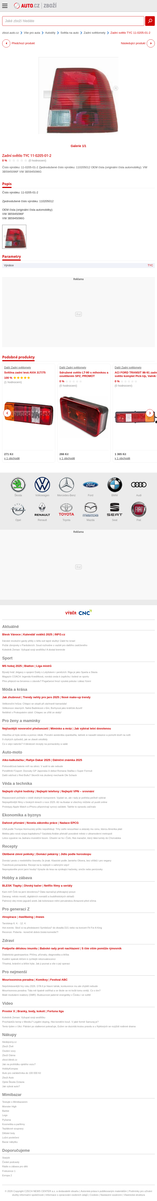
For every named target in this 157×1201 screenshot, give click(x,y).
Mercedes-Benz (66, 487)
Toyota (66, 512)
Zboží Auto (8, 1077)
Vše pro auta (32, 32)
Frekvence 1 (9, 1171)
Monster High (9, 1106)
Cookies (94, 1195)
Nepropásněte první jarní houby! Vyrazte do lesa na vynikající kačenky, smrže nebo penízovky (52, 869)
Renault (42, 512)
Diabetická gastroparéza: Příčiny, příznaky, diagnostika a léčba (35, 954)
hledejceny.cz (9, 1042)
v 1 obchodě (12, 458)
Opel (18, 512)
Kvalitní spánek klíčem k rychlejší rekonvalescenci (28, 959)
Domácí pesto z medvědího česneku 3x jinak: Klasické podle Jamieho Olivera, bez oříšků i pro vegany (56, 860)
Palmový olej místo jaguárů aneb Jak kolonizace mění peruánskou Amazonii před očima (49, 900)
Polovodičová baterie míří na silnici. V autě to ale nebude (32, 766)
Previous (7, 413)
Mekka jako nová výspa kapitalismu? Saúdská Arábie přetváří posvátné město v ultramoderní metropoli (57, 833)
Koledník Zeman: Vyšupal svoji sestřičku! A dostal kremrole (33, 649)
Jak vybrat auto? (11, 1086)
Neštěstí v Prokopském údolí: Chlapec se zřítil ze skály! (31, 712)
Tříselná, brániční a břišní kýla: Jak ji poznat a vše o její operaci (36, 963)
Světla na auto (70, 32)
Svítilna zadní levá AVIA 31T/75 (25, 372)
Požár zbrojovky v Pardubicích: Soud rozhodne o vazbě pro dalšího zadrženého (44, 645)
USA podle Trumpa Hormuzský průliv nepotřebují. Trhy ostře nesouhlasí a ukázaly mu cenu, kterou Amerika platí (62, 829)
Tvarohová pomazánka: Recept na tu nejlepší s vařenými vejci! (35, 865)
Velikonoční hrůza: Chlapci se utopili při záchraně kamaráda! (34, 703)
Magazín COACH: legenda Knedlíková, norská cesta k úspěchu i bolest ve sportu (45, 676)
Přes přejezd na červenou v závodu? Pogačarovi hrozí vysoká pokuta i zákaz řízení (46, 681)
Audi (138, 487)
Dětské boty (8, 1133)
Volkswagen (42, 487)
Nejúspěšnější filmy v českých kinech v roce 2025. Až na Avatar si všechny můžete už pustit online (54, 802)
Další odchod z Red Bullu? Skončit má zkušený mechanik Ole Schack (39, 775)
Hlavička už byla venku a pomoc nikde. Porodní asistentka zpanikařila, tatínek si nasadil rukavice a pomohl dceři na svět (66, 735)
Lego (4, 1115)
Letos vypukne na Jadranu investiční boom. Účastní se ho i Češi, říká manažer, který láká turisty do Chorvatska (61, 838)
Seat (114, 512)
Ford (90, 487)
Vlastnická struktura (134, 1195)
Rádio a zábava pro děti (15, 1166)
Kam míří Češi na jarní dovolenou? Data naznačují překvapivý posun (38, 892)
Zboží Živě (7, 1046)
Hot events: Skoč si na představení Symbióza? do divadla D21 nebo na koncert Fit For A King (52, 927)
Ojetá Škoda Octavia (13, 1082)
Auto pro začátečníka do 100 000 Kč (21, 1073)
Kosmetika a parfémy (13, 1124)
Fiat (138, 512)
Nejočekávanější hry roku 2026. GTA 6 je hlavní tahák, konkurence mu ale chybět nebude (50, 986)
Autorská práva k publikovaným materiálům (104, 1191)
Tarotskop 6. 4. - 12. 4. (14, 923)
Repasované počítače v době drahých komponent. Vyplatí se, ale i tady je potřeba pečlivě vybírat (54, 797)
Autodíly (50, 32)
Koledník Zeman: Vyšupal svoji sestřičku (23, 1017)
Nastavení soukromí (111, 1195)
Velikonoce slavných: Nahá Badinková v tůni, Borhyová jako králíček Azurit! (42, 708)
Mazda (90, 512)
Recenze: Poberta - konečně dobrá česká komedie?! (30, 932)
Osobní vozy (9, 1051)
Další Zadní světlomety (17, 367)
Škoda (18, 487)
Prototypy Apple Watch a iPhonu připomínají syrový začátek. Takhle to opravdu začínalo (49, 806)
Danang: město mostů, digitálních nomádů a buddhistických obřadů (38, 896)
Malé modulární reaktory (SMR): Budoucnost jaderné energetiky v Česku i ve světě (46, 995)
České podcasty (10, 1162)
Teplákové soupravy (12, 1128)
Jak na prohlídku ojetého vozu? (19, 1064)
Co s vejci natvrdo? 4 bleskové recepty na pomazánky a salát (35, 744)
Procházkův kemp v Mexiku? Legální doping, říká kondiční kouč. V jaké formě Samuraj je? (50, 1021)
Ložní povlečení (10, 1137)
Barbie (5, 1111)
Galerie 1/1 (78, 146)
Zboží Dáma (8, 1055)
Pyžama (6, 1120)
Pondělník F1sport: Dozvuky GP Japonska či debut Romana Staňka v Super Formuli (47, 771)
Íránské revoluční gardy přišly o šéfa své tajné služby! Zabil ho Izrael (38, 641)
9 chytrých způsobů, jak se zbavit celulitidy (25, 739)
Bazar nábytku (10, 1142)
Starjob (6, 1157)
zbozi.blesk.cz (9, 1059)
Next (149, 413)
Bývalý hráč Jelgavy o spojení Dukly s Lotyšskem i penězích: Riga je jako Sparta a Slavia (49, 672)
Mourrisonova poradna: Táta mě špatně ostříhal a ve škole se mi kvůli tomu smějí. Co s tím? (51, 990)
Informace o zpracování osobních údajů (67, 1195)
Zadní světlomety (94, 32)
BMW (114, 487)
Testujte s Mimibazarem (15, 1102)
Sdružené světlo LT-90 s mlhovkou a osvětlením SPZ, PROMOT (83, 374)
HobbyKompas (10, 1068)
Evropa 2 (7, 1175)
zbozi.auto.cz (10, 32)
